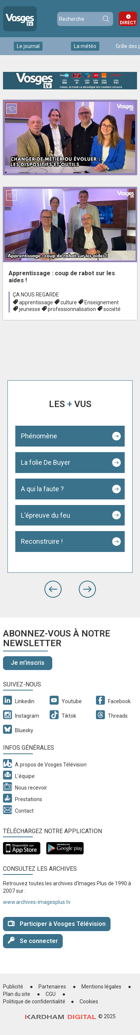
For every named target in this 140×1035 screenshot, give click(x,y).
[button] (53, 589)
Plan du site (16, 994)
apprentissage (36, 302)
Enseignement (101, 302)
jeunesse (29, 309)
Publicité (13, 987)
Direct (128, 22)
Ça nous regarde (36, 295)
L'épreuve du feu (45, 515)
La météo (85, 46)
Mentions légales (101, 987)
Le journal (28, 46)
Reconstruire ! (42, 541)
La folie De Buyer (45, 462)
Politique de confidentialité (34, 1001)
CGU (51, 994)
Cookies (89, 1001)
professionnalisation (72, 309)
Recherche (106, 19)
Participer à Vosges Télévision (57, 923)
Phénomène (39, 436)
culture (68, 302)
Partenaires (52, 987)
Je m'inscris (27, 662)
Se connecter (33, 940)
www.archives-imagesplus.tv (37, 902)
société (112, 309)
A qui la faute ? (42, 489)
